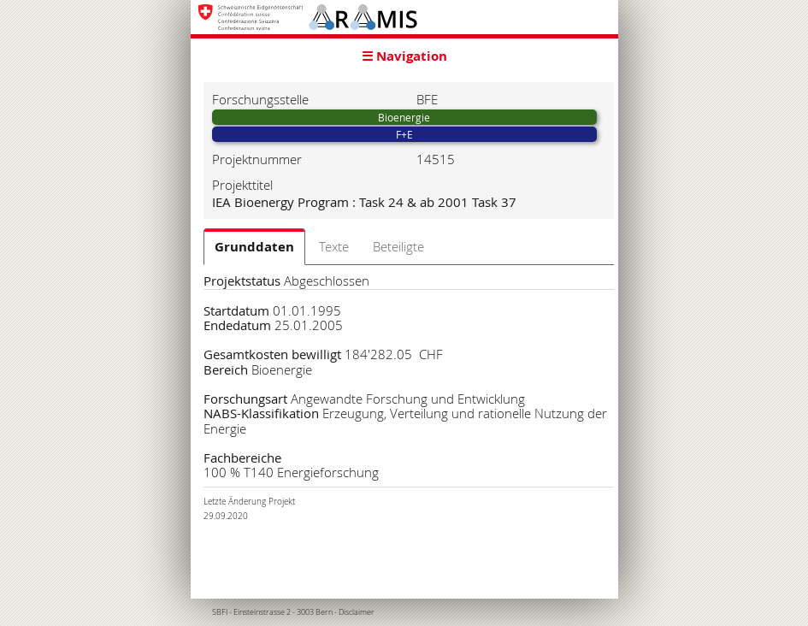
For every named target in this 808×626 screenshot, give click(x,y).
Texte (334, 246)
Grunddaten (254, 247)
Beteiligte (398, 246)
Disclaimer (357, 612)
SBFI (219, 612)
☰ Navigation (404, 56)
